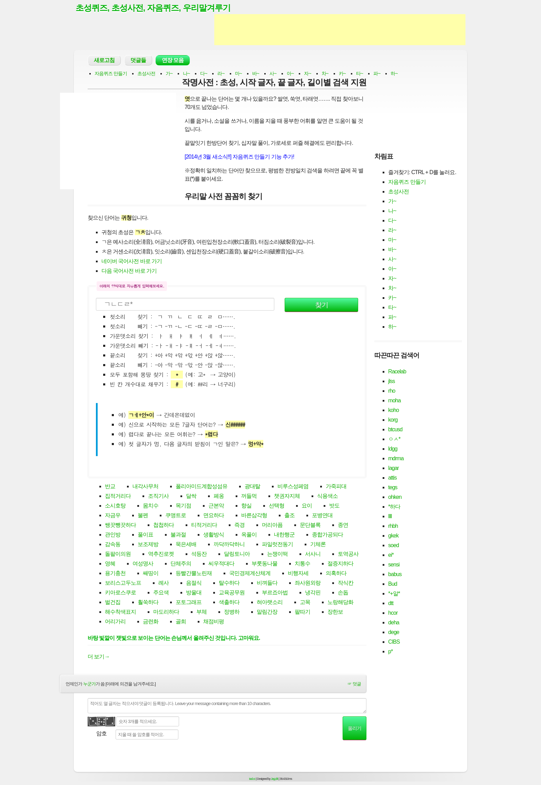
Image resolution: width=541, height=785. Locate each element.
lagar (393, 468)
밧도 (334, 506)
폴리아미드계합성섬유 (201, 487)
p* (390, 652)
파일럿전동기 (277, 545)
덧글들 (138, 60)
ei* (391, 555)
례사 (163, 583)
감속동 (112, 545)
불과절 (178, 535)
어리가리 (115, 622)
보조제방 (148, 545)
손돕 (343, 593)
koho (393, 410)
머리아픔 (272, 526)
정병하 (231, 612)
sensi (393, 565)
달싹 (191, 497)
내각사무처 (145, 487)
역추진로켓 (161, 554)
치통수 (302, 564)
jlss (391, 381)
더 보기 (98, 657)
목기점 (183, 506)
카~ (342, 74)
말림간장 (267, 612)
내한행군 (284, 535)
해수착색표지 (120, 612)
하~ (394, 74)
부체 (201, 612)
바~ (255, 74)
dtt (390, 603)
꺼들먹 (249, 497)
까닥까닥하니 (229, 545)
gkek (393, 536)
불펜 (143, 516)
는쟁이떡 (277, 554)
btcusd (395, 430)
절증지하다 (340, 564)
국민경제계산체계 (249, 574)
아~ (290, 74)
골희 (181, 622)
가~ (169, 74)
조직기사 (158, 497)
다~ (203, 74)
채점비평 (213, 622)
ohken (395, 497)
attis (392, 478)
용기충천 (115, 574)
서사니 (313, 554)
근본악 (216, 506)
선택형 (276, 506)
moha (394, 401)
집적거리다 (118, 497)
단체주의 (180, 564)
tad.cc (252, 779)
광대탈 (252, 487)
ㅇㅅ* (394, 439)
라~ (220, 74)
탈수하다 (229, 583)
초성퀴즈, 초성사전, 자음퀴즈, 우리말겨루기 (156, 8)
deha (393, 623)
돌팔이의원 (118, 554)
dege (393, 632)
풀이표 (145, 535)
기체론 (318, 545)
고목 (305, 603)
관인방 (112, 535)
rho (391, 391)
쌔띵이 (150, 574)
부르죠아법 (275, 593)
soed (393, 546)
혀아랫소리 (270, 603)
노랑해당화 (340, 603)
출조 (289, 516)
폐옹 (219, 497)
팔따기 (302, 612)
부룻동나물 (264, 564)
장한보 (335, 612)
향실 (246, 506)
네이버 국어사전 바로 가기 (131, 261)
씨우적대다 (221, 564)
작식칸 (345, 583)
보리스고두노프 (123, 583)
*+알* (394, 594)
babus (395, 574)
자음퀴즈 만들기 (111, 74)
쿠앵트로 (175, 516)
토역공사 (348, 554)
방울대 (193, 593)
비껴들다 (267, 583)
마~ (238, 74)
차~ (325, 74)
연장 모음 (173, 60)
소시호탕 (115, 506)
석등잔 (199, 554)
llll (390, 517)
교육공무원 (232, 593)
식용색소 (327, 497)
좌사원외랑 (308, 583)
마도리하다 (166, 612)
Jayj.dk (274, 779)
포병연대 (322, 516)
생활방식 (213, 535)
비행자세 (298, 574)
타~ (359, 74)
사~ (272, 74)
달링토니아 (237, 554)
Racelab (397, 372)
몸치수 (150, 506)
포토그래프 (188, 603)
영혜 (110, 564)
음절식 (193, 583)
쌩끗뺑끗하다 (120, 526)
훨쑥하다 (148, 603)
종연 (343, 526)
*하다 (394, 507)
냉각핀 (313, 593)
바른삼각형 (254, 516)
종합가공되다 (327, 535)
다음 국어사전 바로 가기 (129, 271)
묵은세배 (186, 545)
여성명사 (142, 564)
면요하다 (213, 516)
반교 (110, 487)
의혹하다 (336, 574)
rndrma (396, 459)
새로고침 (104, 60)
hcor (392, 613)
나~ (186, 74)
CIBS (394, 642)
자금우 (112, 516)
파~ (376, 74)
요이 (307, 506)
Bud (392, 584)
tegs (392, 488)
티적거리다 (204, 526)
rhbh (393, 526)
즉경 (239, 526)
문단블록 (310, 526)
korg (392, 420)
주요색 (161, 593)
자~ (307, 74)
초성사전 (146, 74)
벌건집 (112, 603)
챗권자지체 (287, 497)
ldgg (392, 449)
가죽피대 (336, 487)
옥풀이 (249, 535)
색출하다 (229, 603)
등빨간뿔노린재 (194, 574)
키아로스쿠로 (120, 593)
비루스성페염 (292, 487)
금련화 (150, 622)
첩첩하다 (163, 526)
